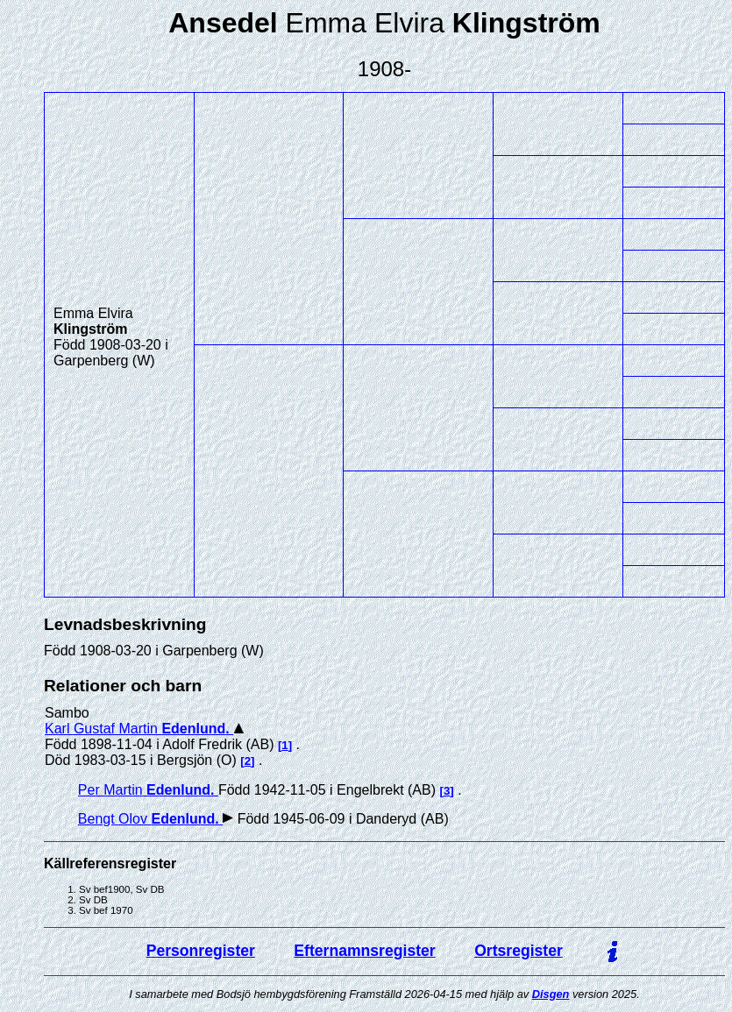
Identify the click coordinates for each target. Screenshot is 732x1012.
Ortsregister (518, 950)
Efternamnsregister (364, 950)
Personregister (200, 950)
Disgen (551, 994)
